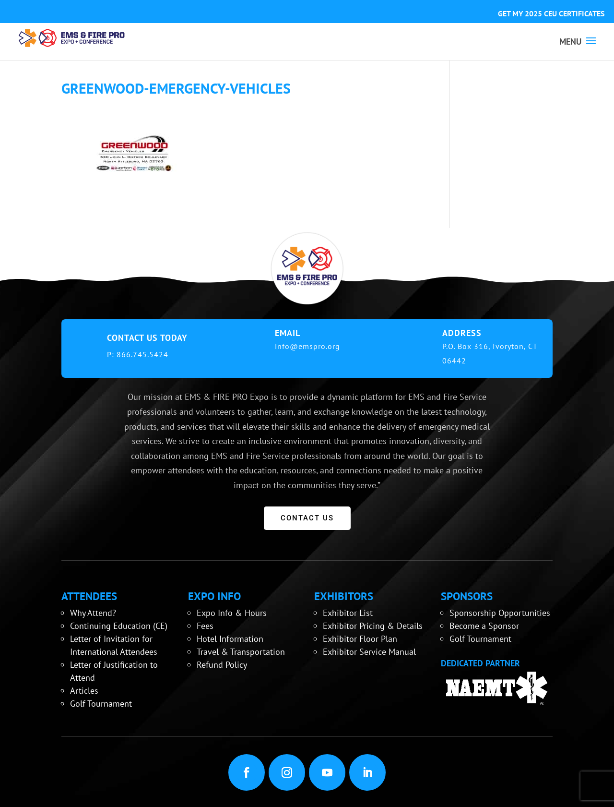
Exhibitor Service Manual (369, 651)
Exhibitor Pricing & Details (373, 625)
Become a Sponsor (484, 625)
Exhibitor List (348, 612)
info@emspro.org (307, 346)
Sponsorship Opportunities (499, 612)
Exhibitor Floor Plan (360, 638)
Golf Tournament (101, 703)
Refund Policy (222, 664)
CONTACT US (307, 518)
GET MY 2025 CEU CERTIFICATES (551, 13)
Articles (84, 690)
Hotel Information (230, 638)
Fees (205, 625)
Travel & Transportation (241, 651)
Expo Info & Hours (232, 612)
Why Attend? (93, 612)
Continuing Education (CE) (118, 625)
